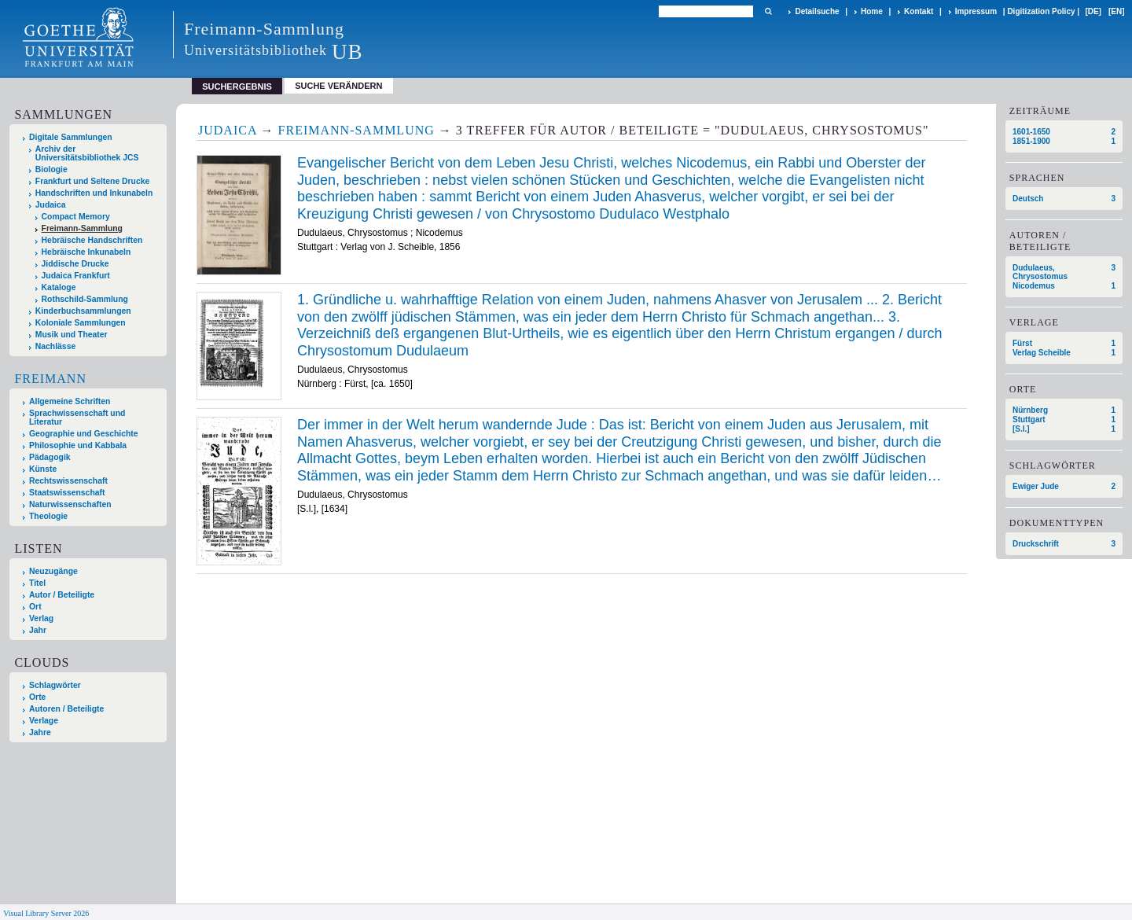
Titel (37, 583)
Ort (35, 606)
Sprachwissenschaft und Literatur (77, 417)
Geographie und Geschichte (83, 433)
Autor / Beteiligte (61, 595)
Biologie (51, 169)
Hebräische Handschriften (92, 240)
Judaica (50, 205)
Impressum (976, 11)
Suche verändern (338, 85)
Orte (37, 697)
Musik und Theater (71, 334)
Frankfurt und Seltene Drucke (92, 181)
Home (872, 11)
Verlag (41, 618)
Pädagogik (50, 457)
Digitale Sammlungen (70, 137)
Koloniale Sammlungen (80, 322)
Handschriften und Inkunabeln (94, 193)
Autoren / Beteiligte (66, 709)
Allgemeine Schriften (69, 401)
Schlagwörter (55, 685)
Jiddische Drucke (75, 263)
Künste (43, 469)
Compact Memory (76, 216)
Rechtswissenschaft (68, 481)
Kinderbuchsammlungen (83, 311)
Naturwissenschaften (70, 504)
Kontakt (918, 11)
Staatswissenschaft (67, 492)
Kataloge (59, 287)
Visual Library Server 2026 (46, 913)
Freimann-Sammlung (82, 228)
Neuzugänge (53, 571)
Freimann (50, 378)
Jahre (40, 732)
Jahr (37, 630)
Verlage (43, 720)
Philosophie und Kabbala (78, 445)
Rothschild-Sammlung (85, 299)
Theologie (48, 516)
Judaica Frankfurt (76, 275)
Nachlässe (55, 346)
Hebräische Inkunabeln (86, 252)
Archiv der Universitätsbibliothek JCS (87, 153)
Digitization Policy (1041, 11)
